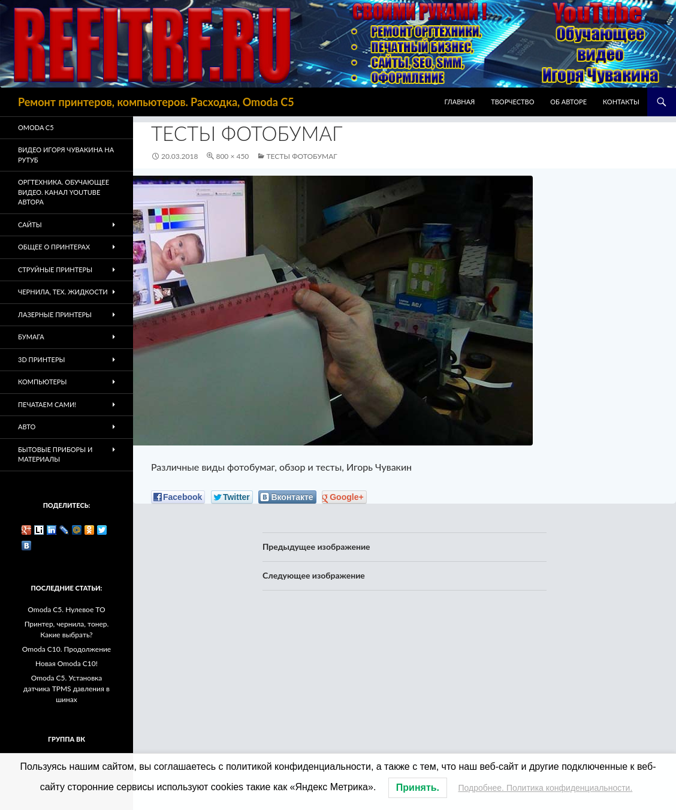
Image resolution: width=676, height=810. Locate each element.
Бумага (31, 337)
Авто (26, 426)
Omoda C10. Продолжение (66, 649)
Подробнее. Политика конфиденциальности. (545, 788)
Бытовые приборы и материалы (55, 454)
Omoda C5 (36, 127)
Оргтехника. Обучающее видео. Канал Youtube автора (63, 192)
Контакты (621, 102)
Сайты (30, 224)
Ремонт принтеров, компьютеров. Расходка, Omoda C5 (156, 102)
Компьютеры (42, 382)
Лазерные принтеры (55, 314)
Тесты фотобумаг (301, 156)
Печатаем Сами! (47, 404)
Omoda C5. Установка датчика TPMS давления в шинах (66, 688)
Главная (460, 102)
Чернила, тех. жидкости (63, 292)
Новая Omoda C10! (66, 663)
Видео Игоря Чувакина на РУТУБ (66, 155)
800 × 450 (232, 156)
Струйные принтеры (55, 269)
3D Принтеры (41, 359)
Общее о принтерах (54, 247)
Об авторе (568, 102)
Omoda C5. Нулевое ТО (66, 609)
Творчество (512, 102)
